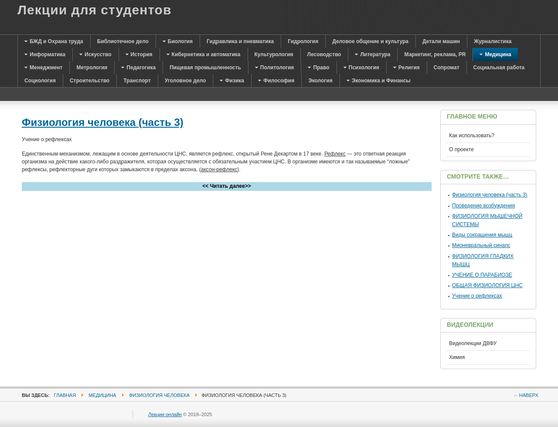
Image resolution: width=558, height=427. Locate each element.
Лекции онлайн (165, 414)
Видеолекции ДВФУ (473, 343)
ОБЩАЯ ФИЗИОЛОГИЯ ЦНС (487, 285)
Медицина (102, 395)
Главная (65, 395)
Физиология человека (159, 395)
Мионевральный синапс (481, 245)
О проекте (461, 149)
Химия (457, 357)
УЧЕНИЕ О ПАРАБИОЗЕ (482, 275)
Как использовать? (471, 135)
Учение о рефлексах (477, 296)
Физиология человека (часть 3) (103, 122)
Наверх (528, 395)
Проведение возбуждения (483, 206)
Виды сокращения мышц (482, 235)
